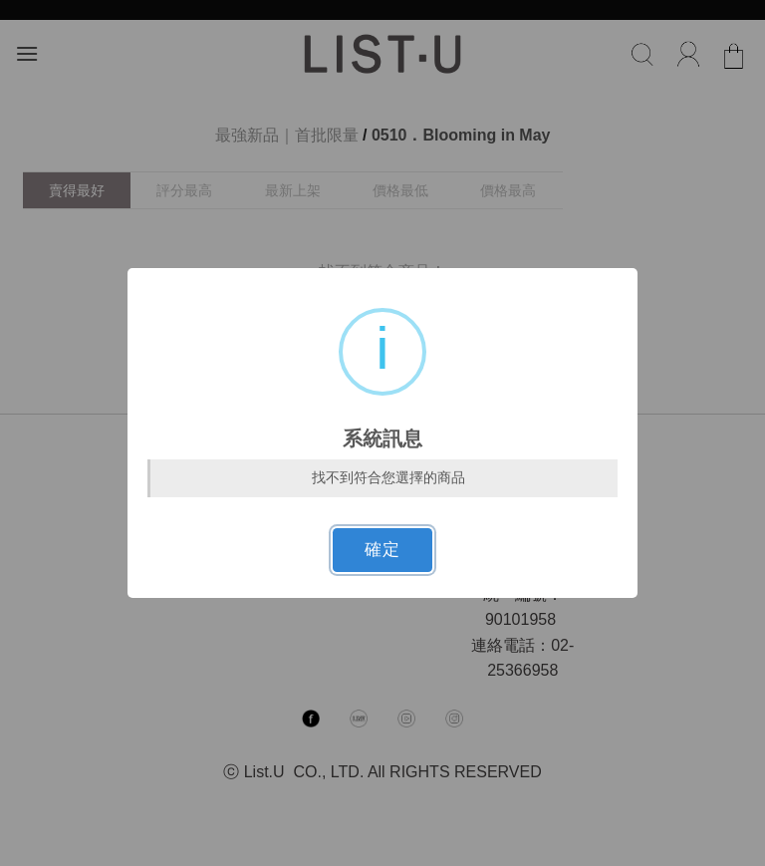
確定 (382, 549)
